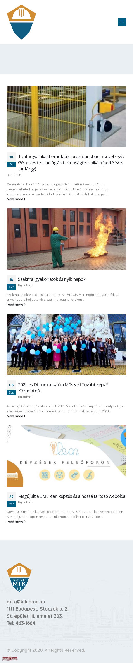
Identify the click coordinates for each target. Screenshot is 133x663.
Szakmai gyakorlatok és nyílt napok (52, 279)
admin (16, 175)
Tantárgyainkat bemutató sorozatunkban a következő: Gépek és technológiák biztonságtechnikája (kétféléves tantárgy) (71, 162)
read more (16, 199)
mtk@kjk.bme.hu (26, 602)
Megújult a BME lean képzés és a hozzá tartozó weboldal (72, 496)
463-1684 (26, 623)
